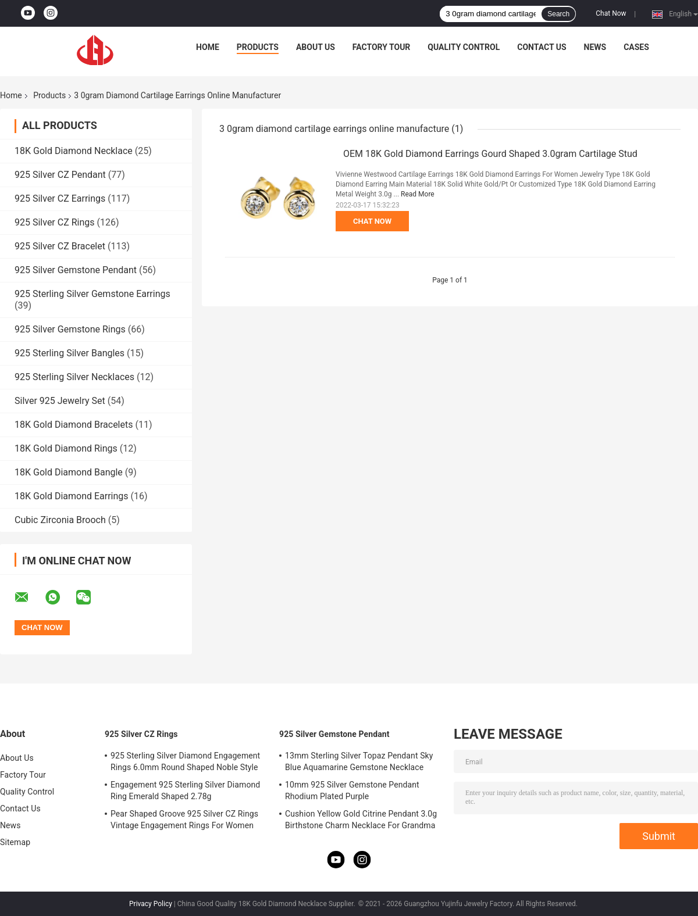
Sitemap (15, 842)
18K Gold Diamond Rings (66, 448)
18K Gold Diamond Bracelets (74, 424)
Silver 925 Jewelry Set (60, 400)
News (595, 47)
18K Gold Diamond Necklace (74, 150)
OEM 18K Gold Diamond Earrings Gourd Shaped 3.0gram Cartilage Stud (490, 153)
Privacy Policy (150, 904)
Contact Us (541, 47)
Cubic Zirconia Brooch (60, 519)
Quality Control (464, 47)
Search (558, 14)
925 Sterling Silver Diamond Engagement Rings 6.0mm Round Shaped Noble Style (185, 761)
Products (258, 47)
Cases (636, 47)
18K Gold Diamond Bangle (69, 472)
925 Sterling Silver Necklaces (74, 376)
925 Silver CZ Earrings (60, 198)
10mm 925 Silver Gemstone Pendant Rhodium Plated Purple (352, 790)
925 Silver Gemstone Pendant (76, 269)
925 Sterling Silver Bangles (69, 353)
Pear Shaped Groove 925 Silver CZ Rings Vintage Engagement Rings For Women (184, 819)
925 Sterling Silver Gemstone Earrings (92, 293)
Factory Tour (381, 47)
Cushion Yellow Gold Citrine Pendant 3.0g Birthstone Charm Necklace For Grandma (361, 819)
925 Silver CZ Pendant (60, 174)
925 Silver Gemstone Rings (70, 329)
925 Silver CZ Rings (55, 222)
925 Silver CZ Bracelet (60, 246)
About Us (315, 47)
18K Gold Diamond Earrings (72, 496)
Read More (418, 194)
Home (207, 47)
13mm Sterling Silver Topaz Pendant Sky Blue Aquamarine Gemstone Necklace (359, 761)
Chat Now (611, 13)
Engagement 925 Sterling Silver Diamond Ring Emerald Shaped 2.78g (185, 790)
